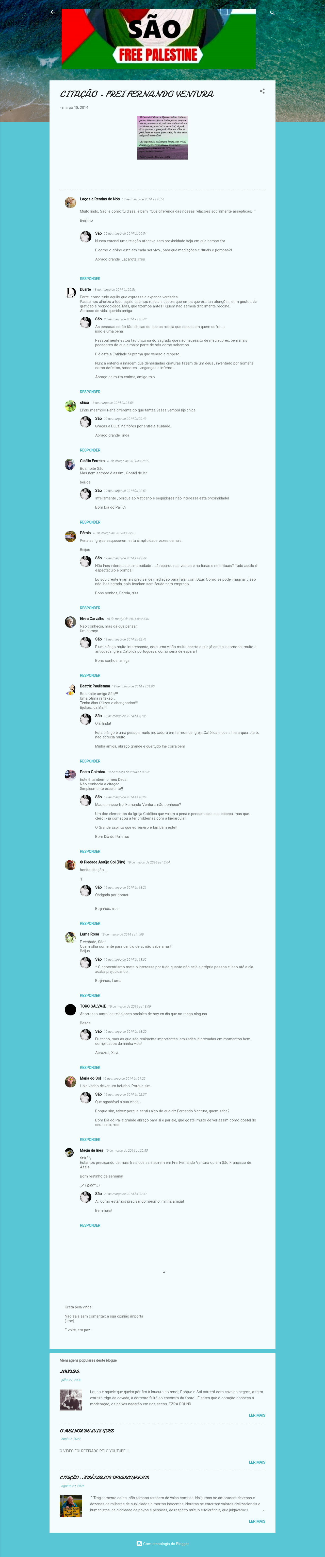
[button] (262, 92)
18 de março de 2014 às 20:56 (114, 289)
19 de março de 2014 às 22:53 (125, 491)
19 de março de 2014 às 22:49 (125, 558)
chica (84, 402)
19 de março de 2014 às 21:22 (124, 1078)
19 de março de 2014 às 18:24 (125, 797)
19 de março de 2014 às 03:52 (128, 772)
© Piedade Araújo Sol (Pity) (102, 862)
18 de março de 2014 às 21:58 (112, 403)
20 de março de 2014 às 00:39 (125, 1194)
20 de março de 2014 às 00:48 (125, 319)
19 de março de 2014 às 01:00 (133, 686)
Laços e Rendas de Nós (100, 199)
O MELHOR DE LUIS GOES (86, 1431)
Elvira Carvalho (92, 618)
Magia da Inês (91, 1150)
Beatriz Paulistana (95, 686)
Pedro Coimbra (92, 772)
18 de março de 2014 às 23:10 (114, 533)
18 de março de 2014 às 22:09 (128, 461)
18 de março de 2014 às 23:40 (127, 619)
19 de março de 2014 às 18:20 (125, 1031)
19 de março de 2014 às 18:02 (125, 959)
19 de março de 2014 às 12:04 (148, 862)
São (98, 233)
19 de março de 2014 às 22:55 (126, 1150)
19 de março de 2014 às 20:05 (125, 716)
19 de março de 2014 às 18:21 (125, 887)
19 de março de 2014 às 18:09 (129, 1006)
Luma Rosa (89, 934)
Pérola (85, 533)
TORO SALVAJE (93, 1006)
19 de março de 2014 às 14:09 (122, 934)
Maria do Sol (90, 1078)
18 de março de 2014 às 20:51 (143, 199)
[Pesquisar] (272, 14)
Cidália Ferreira (92, 461)
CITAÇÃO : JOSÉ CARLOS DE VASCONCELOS (104, 1478)
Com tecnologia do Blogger (162, 1544)
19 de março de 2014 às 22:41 (125, 639)
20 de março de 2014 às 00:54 (125, 233)
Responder (90, 279)
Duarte (85, 289)
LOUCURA (69, 1372)
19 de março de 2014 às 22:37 (125, 1094)
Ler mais (257, 1415)
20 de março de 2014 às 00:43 (125, 419)
